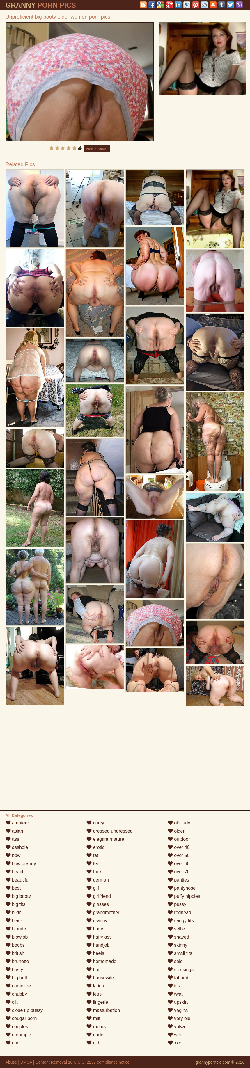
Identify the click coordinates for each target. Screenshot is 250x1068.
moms (96, 1026)
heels (95, 953)
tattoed (178, 977)
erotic (95, 847)
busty (14, 969)
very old (179, 1018)
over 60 (179, 863)
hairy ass (98, 936)
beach (15, 871)
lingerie (97, 1002)
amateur (17, 822)
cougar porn (21, 1018)
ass (12, 839)
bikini (14, 912)
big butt (16, 977)
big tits (16, 904)
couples (17, 1026)
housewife (100, 977)
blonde (16, 928)
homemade (101, 961)
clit (12, 1002)
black (14, 920)
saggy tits (181, 920)
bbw (13, 855)
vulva (176, 1026)
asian (14, 831)
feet (93, 863)
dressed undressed (109, 831)
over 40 (179, 847)
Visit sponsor (97, 148)
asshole (17, 847)
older (176, 831)
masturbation (103, 1010)
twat (175, 993)
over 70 (179, 871)
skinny (177, 945)
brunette (17, 961)
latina (95, 985)
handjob (97, 945)
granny (96, 920)
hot (93, 969)
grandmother (102, 912)
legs (94, 993)
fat (92, 855)
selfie (176, 928)
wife (175, 1034)
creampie (18, 1034)
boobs (15, 945)
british (15, 953)
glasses (97, 904)
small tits (180, 953)
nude (94, 1034)
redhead (179, 912)
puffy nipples (184, 896)
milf (93, 1018)
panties (178, 879)
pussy (177, 904)
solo (175, 961)
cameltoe (18, 985)
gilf (92, 888)
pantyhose (182, 888)
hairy (94, 928)
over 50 (179, 855)
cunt (13, 1042)
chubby (16, 993)
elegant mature (105, 839)
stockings (181, 969)
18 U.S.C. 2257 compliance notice (99, 1062)
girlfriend (98, 896)
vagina (178, 1010)
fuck (94, 871)
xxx (174, 1042)
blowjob (17, 936)
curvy (95, 822)
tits (174, 985)
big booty (18, 896)
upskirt (178, 1002)
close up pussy (24, 1010)
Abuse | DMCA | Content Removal (36, 1062)
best (13, 888)
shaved (178, 936)
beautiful (18, 879)
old (92, 1042)
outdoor (179, 839)
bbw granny (21, 863)
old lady (179, 822)
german (97, 879)
